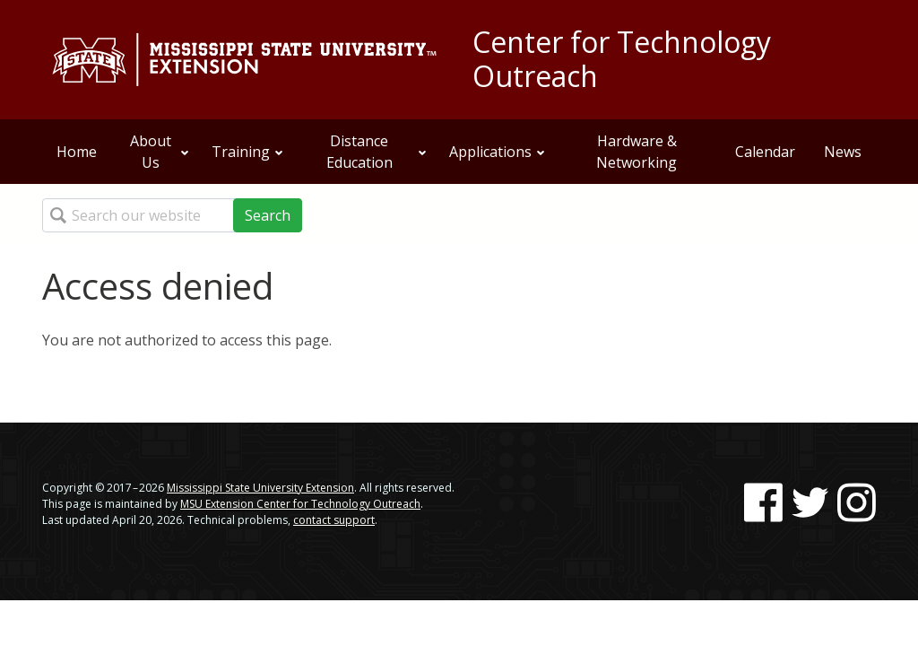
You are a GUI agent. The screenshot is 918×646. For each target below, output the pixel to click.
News (843, 152)
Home (76, 152)
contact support (334, 520)
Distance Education (377, 151)
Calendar (765, 152)
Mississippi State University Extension (260, 487)
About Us (160, 151)
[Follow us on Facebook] (763, 502)
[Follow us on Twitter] (810, 502)
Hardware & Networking (636, 151)
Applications (497, 151)
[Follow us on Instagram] (856, 502)
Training (248, 151)
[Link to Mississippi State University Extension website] (244, 60)
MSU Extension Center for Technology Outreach (300, 503)
